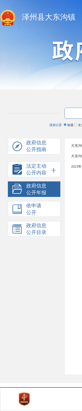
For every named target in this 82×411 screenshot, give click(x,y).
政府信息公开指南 (29, 147)
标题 (69, 125)
